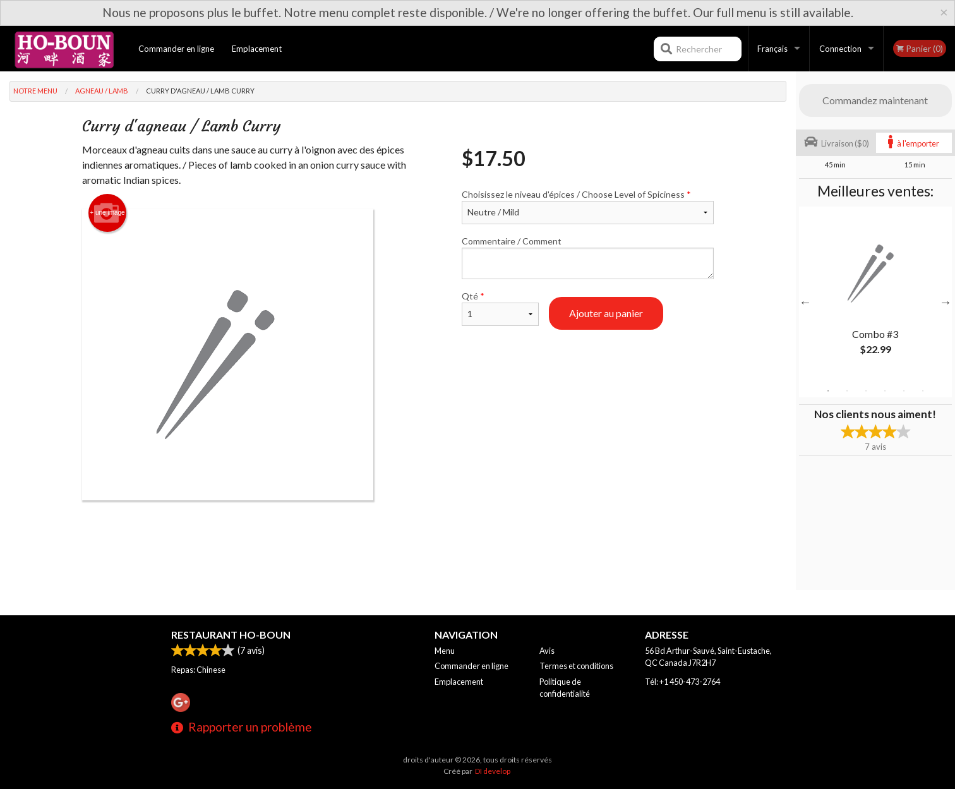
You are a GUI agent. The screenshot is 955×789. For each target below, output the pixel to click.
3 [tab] (866, 391)
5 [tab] (904, 391)
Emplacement (257, 49)
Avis (547, 651)
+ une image (107, 213)
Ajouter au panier (606, 313)
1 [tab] (828, 391)
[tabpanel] (875, 294)
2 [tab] (847, 391)
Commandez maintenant (875, 100)
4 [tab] (885, 391)
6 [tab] (922, 391)
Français (772, 49)
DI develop (492, 771)
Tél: (682, 682)
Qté (500, 308)
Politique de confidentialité (564, 688)
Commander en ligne (176, 49)
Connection (840, 49)
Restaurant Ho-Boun (231, 635)
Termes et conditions (576, 666)
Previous (805, 302)
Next (945, 302)
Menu (445, 651)
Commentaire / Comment (588, 257)
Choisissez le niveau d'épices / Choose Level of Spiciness (588, 206)
